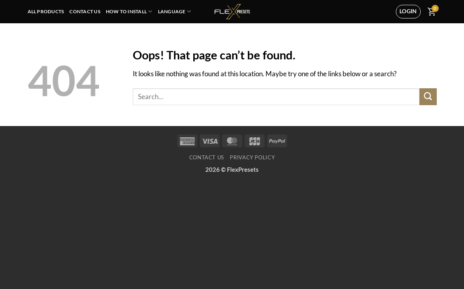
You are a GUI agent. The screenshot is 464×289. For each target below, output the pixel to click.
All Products (46, 11)
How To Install (129, 11)
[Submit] (427, 96)
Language (174, 11)
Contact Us (84, 11)
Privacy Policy (252, 157)
